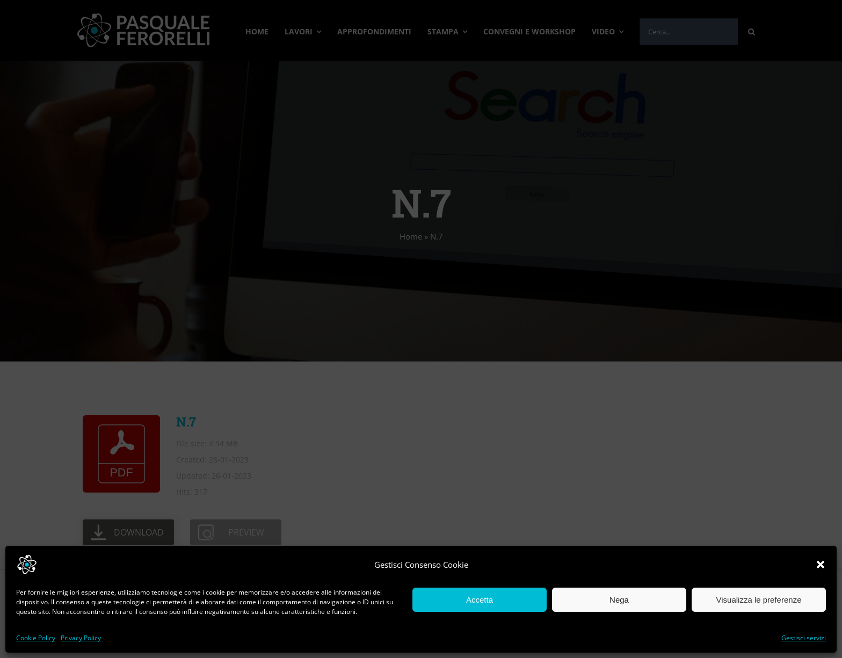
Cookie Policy (35, 637)
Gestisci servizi (803, 637)
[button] (820, 564)
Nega (619, 599)
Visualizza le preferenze (759, 599)
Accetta (479, 599)
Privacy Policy (81, 637)
